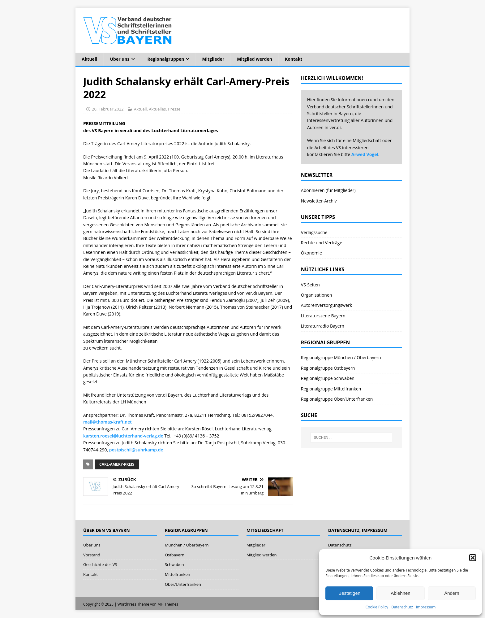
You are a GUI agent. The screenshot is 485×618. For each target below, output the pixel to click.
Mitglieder (213, 59)
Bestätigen (349, 593)
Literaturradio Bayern (322, 326)
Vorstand (91, 555)
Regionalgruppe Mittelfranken (331, 389)
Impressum (426, 607)
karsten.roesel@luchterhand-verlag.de (123, 436)
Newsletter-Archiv (319, 201)
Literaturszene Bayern (323, 316)
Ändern (451, 593)
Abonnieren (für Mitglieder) (328, 190)
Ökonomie (311, 253)
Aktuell (89, 59)
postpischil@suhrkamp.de (136, 450)
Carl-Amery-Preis (116, 464)
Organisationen (316, 295)
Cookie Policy (377, 607)
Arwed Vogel (364, 154)
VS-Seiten (310, 285)
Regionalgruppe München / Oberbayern (341, 357)
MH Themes (167, 604)
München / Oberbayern (187, 545)
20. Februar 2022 (108, 109)
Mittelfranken (177, 574)
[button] (473, 558)
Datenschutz (402, 607)
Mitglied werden (254, 59)
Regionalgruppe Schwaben (327, 378)
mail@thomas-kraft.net (107, 422)
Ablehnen (400, 593)
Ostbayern (174, 555)
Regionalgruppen (166, 59)
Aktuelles (157, 109)
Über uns (119, 59)
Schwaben (174, 564)
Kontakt (293, 59)
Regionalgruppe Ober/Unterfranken (337, 399)
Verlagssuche (314, 232)
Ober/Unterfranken (183, 584)
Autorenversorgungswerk (326, 305)
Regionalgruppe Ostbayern (328, 368)
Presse (174, 109)
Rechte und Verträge (321, 243)
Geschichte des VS (100, 564)
